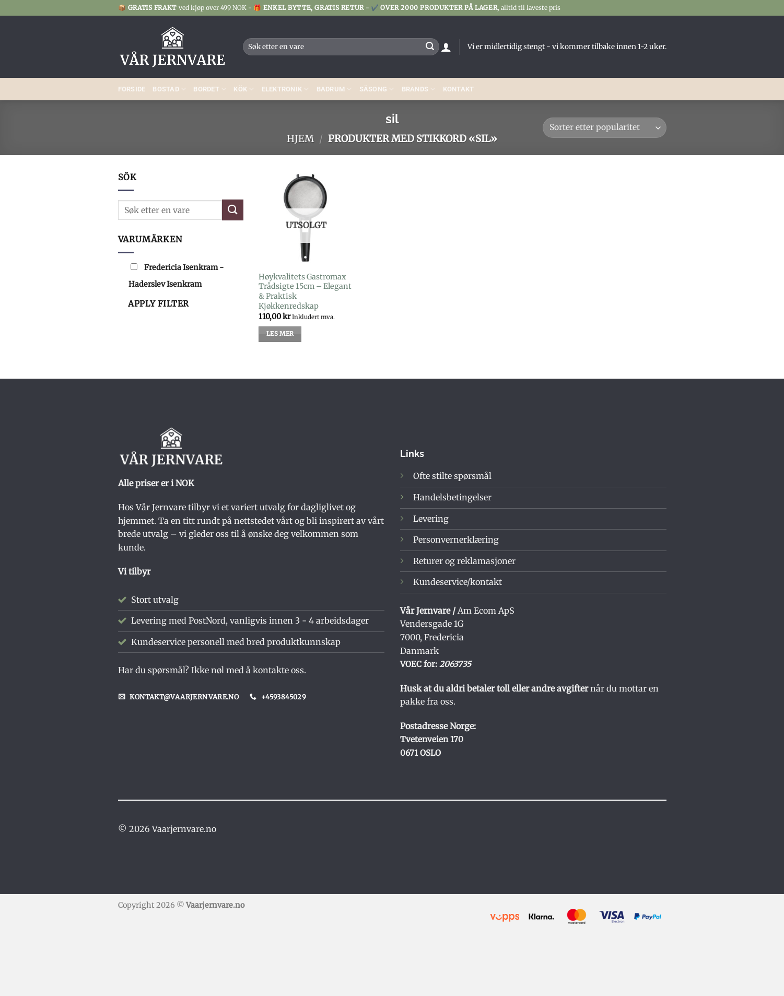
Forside (132, 89)
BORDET (209, 89)
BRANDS (419, 89)
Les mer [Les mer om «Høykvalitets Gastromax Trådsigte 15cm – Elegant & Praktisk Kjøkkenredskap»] (280, 333)
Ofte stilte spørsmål (452, 476)
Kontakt (458, 89)
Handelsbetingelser (452, 497)
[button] (446, 47)
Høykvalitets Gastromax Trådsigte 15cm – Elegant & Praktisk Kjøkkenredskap (305, 291)
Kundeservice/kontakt (457, 582)
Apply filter (158, 304)
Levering (431, 518)
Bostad (169, 89)
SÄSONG (376, 89)
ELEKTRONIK (285, 89)
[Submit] (430, 47)
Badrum (334, 89)
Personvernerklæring (456, 539)
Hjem (300, 139)
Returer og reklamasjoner (464, 561)
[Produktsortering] (604, 128)
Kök (243, 89)
